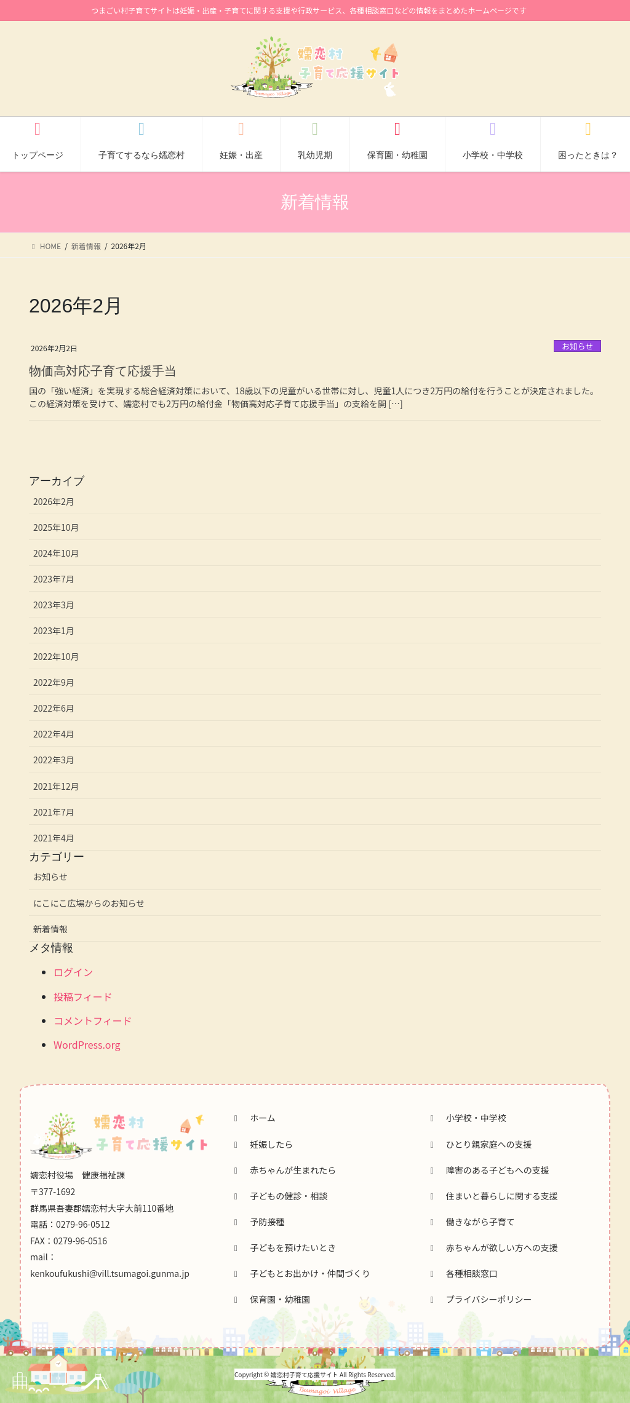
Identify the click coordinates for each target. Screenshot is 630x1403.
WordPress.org (87, 1044)
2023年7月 (53, 579)
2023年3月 (53, 604)
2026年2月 (53, 501)
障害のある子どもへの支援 (487, 1170)
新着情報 (50, 929)
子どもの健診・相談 (279, 1196)
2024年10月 (56, 553)
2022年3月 (53, 759)
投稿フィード (83, 996)
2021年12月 (56, 786)
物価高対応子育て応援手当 (103, 371)
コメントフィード (93, 1020)
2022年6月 (53, 708)
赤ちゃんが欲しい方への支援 (492, 1247)
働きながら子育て (470, 1221)
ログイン (73, 971)
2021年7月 (53, 812)
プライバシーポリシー (479, 1299)
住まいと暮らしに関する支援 (492, 1196)
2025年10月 (56, 527)
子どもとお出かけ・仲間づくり (300, 1273)
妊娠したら (262, 1144)
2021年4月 (53, 838)
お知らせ (577, 346)
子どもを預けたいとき (284, 1247)
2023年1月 (53, 630)
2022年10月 (56, 656)
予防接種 (258, 1221)
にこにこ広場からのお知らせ (89, 903)
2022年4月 (53, 734)
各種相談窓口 (462, 1273)
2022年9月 (53, 682)
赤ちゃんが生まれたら (284, 1170)
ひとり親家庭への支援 (479, 1144)
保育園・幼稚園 (271, 1299)
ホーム (253, 1117)
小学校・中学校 (466, 1117)
